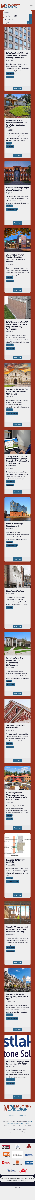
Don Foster (9, 277)
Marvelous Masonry (12, 209)
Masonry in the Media (12, 413)
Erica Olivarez (10, 73)
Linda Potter (10, 345)
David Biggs (9, 878)
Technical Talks (10, 348)
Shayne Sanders (11, 947)
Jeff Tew (9, 143)
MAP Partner (10, 77)
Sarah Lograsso (10, 481)
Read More (17, 88)
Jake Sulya (9, 815)
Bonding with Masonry (12, 881)
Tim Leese (9, 743)
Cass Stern (9, 206)
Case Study (9, 607)
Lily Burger (9, 409)
